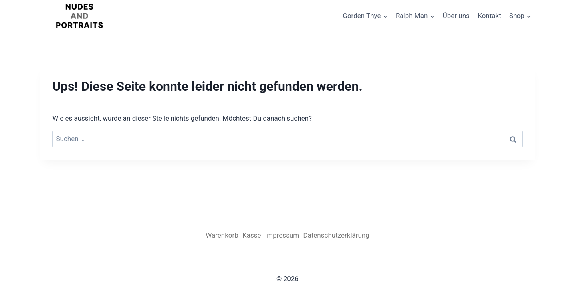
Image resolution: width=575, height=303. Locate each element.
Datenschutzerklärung (336, 235)
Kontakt (489, 16)
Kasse (251, 235)
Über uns (456, 16)
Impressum (282, 235)
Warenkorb (222, 235)
